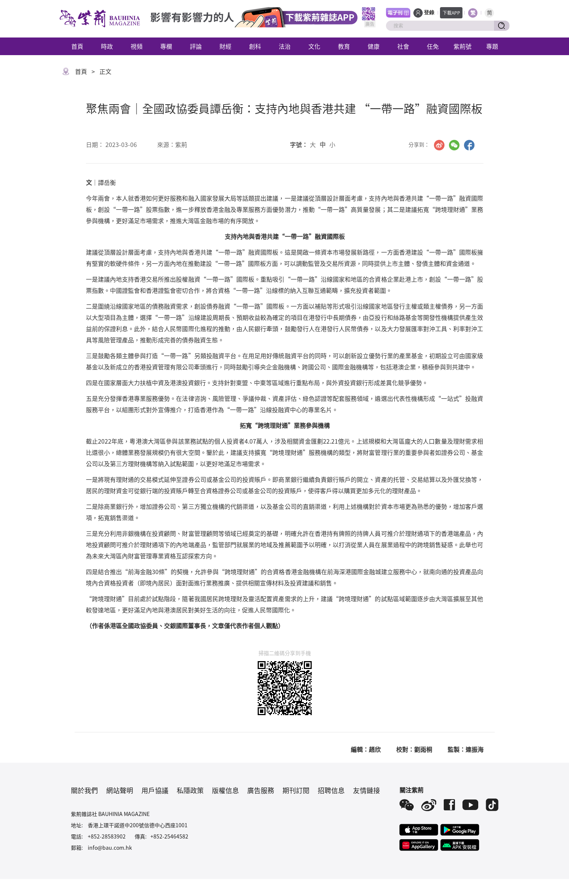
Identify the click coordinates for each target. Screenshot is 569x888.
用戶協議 (154, 790)
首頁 (77, 46)
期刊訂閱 (295, 790)
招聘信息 (331, 790)
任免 (433, 46)
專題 (492, 46)
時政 (107, 46)
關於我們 (84, 790)
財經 (225, 46)
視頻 (137, 46)
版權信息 (225, 790)
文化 (314, 46)
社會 (403, 46)
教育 (344, 46)
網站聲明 (119, 790)
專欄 (166, 46)
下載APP (451, 12)
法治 (285, 46)
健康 (374, 46)
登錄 (429, 12)
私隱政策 (190, 790)
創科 (255, 46)
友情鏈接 (366, 790)
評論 (196, 46)
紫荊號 (462, 46)
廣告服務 (260, 790)
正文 (105, 71)
